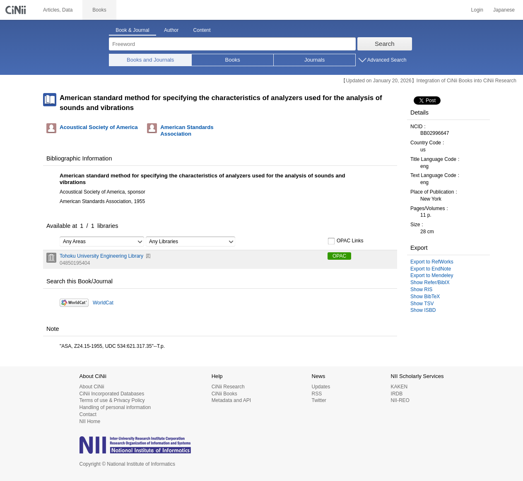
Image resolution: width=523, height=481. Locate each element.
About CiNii (92, 387)
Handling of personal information (115, 407)
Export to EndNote (430, 269)
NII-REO (400, 400)
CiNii (16, 10)
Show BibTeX (425, 296)
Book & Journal (132, 30)
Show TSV (422, 303)
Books (232, 60)
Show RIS (421, 289)
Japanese (504, 10)
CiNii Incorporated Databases (112, 394)
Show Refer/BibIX (430, 282)
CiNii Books (224, 394)
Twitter (318, 400)
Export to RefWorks (431, 262)
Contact (88, 414)
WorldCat (103, 303)
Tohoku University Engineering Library (101, 256)
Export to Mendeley (431, 275)
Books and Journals (150, 60)
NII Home (90, 421)
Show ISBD (423, 310)
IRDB (397, 394)
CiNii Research (228, 387)
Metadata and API (231, 400)
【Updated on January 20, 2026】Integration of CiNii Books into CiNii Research (428, 81)
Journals (314, 60)
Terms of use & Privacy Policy (112, 400)
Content (202, 30)
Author (171, 30)
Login (477, 10)
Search (385, 43)
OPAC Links (345, 241)
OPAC (339, 256)
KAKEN (399, 387)
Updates (320, 387)
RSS (316, 394)
